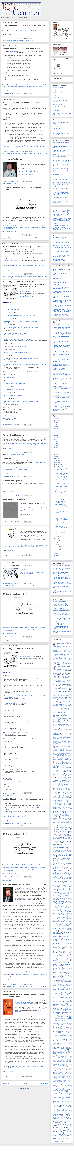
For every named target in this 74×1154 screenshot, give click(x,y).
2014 (55, 443)
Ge (65, 825)
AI (63, 657)
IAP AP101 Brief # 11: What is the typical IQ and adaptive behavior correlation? (61, 403)
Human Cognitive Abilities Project (60, 177)
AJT (53, 658)
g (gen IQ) (35, 153)
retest (55, 1024)
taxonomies (55, 1084)
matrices (61, 924)
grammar (54, 838)
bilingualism (56, 688)
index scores (63, 862)
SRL (64, 1072)
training (62, 1098)
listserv (70, 917)
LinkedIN (54, 917)
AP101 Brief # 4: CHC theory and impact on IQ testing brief (60, 369)
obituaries (68, 972)
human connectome (62, 856)
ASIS (62, 670)
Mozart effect (65, 944)
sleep (63, 1056)
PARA (63, 977)
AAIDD (54, 642)
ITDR (69, 899)
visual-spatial (60, 1110)
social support (69, 1060)
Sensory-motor (61, 1052)
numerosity (64, 971)
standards (62, 1073)
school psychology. (30, 573)
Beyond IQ (61, 684)
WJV (57, 1133)
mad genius (69, 920)
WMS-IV (54, 1134)
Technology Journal (13, 811)
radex (63, 1008)
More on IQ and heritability (13, 435)
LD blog (9, 253)
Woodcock (61, 1134)
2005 (55, 555)
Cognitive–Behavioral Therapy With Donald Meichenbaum (17, 409)
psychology (12, 30)
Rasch (60, 1010)
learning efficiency (59, 913)
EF (71, 787)
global (69, 834)
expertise (63, 803)
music (59, 948)
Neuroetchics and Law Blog (32, 502)
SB (62, 1034)
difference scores (60, 774)
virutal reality (32, 266)
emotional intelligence (65, 792)
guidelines (55, 844)
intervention (56, 881)
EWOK (54, 799)
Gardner (54, 825)
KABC (56, 907)
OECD (67, 973)
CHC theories (67, 719)
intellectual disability (59, 868)
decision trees (59, 765)
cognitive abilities (68, 729)
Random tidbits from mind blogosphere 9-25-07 (21, 48)
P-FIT (60, 976)
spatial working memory (64, 1065)
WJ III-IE (57, 1127)
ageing (54, 657)
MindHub (55, 939)
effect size (59, 788)
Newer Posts (5, 1083)
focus (57, 817)
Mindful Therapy (7, 778)
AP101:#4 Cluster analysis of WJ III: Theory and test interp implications (61, 281)
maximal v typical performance (59, 925)
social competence (57, 1059)
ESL (69, 795)
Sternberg (56, 1076)
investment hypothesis (57, 884)
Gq (60, 837)
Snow (69, 1057)
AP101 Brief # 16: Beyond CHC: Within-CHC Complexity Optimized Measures (61, 341)
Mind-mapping (66, 938)
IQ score (29, 546)
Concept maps (67, 746)
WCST (68, 1115)
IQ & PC (37, 439)
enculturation (62, 793)
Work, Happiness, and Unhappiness (12, 309)
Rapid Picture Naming (67, 1009)
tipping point (56, 1098)
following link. (25, 439)
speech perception (63, 1071)
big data (57, 687)
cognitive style (63, 736)
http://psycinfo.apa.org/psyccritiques (28, 288)
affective (65, 655)
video (58, 1106)
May (57, 542)
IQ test (24, 546)
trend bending (57, 1101)
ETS (63, 796)
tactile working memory (58, 1082)
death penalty (61, 763)
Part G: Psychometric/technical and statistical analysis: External (61, 260)
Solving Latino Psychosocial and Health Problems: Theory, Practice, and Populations (23, 709)
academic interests (56, 647)
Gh (58, 832)
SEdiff (60, 1043)
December (58, 460)
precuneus (63, 989)
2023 (55, 424)
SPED (69, 1069)
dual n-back (64, 780)
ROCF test (69, 1030)
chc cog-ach (66, 715)
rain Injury (14, 802)
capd (59, 709)
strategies (62, 1076)
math (58, 923)
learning (69, 911)
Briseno (60, 705)
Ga (38, 153)
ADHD (44, 84)
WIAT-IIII (70, 1120)
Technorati (65, 1086)
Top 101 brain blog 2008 (58, 131)
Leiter (66, 914)
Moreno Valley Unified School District (24, 1002)
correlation (55, 754)
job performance (62, 902)
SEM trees (67, 1051)
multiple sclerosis (23, 266)
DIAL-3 (54, 774)
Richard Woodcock (65, 1028)
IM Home (55, 860)
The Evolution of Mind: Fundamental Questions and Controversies (19, 689)
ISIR (59, 899)
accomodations (55, 650)
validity (57, 1105)
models (55, 942)
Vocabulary (67, 1110)
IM (68, 859)
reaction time (67, 1012)
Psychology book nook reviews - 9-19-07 (18, 282)
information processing (58, 864)
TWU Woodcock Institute (57, 1102)
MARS (54, 923)
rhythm (54, 1026)
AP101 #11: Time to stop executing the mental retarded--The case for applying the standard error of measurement (62, 310)
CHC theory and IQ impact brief (60, 168)
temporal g (61, 1088)
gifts (71, 832)
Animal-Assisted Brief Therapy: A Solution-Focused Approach (17, 721)
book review (38, 546)
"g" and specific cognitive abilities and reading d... (61, 477)
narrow (63, 950)
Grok (65, 839)
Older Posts (44, 1083)
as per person (67, 669)
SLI (67, 1056)
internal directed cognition (64, 878)
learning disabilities (16, 86)
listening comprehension (62, 917)
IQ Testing (6, 228)
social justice (55, 1060)
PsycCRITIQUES (31, 284)
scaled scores (55, 1036)
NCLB (35, 30)
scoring (60, 1042)
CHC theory (39, 145)
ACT (64, 651)
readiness (54, 1013)
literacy (55, 918)
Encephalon (55, 793)
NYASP (55, 972)
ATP (71, 673)
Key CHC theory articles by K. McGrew (62, 182)
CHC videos (61, 722)
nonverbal (68, 967)
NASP (54, 951)
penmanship (59, 980)
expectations (57, 803)
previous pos (30, 898)
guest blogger (67, 842)
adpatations (68, 654)
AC (71, 643)
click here (27, 75)
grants (59, 838)
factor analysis (57, 808)
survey (25, 487)
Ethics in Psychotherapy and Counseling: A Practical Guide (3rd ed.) (19, 395)
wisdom (63, 1124)
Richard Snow (56, 1028)
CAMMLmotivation (66, 708)
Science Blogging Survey (12, 481)
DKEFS (68, 777)
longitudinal (69, 918)
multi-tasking (62, 946)
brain (37, 225)
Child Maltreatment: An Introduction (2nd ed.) (14, 389)
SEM (44, 146)
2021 (55, 428)
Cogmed (68, 728)
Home (25, 1083)
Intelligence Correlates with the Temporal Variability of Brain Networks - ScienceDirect (62, 591)
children (68, 722)
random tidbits (44, 276)
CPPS (55, 757)
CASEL (55, 711)
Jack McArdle (26, 171)
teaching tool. (30, 572)
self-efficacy (61, 1048)
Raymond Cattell (56, 1012)
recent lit (28, 585)
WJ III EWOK (61, 1126)
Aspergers (67, 670)
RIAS (60, 1027)
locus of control (62, 918)
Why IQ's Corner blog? (58, 87)
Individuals (62, 863)
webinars (54, 1117)
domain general (21, 153)
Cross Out (59, 758)
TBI (60, 1084)
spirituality (56, 1072)
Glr (44, 153)
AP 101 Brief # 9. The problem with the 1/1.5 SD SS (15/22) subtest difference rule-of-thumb (62, 394)
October (58, 464)
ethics (54, 796)
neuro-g (68, 956)
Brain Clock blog (56, 110)
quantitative (69, 1003)
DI (32, 55)
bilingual (70, 687)
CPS (60, 757)
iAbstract (54, 858)
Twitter (63, 1101)
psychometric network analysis (61, 1000)
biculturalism (63, 685)
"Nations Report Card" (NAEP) (27, 28)
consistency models (61, 751)
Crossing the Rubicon (57, 759)
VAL (53, 1105)
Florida (65, 810)
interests (63, 877)
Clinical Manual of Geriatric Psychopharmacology (15, 346)
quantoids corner (65, 1005)
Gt (60, 842)
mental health (63, 929)
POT (54, 988)
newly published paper (25, 57)
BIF (67, 685)
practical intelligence (66, 988)
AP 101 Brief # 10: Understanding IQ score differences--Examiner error (61, 398)
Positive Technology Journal (11, 260)
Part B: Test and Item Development (61, 242)
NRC (69, 969)
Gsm (5, 155)
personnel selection (57, 984)
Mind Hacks (12, 257)
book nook (8, 426)
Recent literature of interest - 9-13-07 (17, 565)
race (58, 1008)
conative (56, 746)
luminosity (56, 920)
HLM (59, 854)
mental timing (65, 932)
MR (71, 944)
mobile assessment (68, 940)
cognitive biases (61, 732)
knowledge (55, 910)
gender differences (62, 827)
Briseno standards (68, 705)
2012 (55, 447)
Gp (53, 837)
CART (63, 709)
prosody (59, 997)
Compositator (59, 743)
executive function (18, 469)
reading (8, 86)
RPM (58, 1031)
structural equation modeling (8, 147)
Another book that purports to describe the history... (61, 505)
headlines (4, 227)
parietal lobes (69, 977)
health (57, 850)
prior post (32, 165)
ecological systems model (58, 785)
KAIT (58, 909)
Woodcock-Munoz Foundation (59, 1137)
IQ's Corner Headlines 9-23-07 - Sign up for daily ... (61, 483)
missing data (60, 940)
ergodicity (60, 795)
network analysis (65, 954)
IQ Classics (59, 886)
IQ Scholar (61, 889)
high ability (55, 852)
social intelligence (66, 1059)
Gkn (58, 834)
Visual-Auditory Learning (62, 1109)
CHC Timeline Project (58, 174)
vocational (54, 1111)
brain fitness (62, 697)
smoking (64, 1057)
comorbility (55, 742)
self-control (55, 1048)
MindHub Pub (62, 939)
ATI (54, 673)
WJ (67, 1124)
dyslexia (4, 86)
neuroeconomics (56, 959)
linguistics (68, 916)
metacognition (56, 935)
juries (66, 906)
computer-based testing (67, 745)
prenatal (58, 992)
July (57, 538)
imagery (23, 816)
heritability (30, 444)
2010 (55, 452)
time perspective (57, 1097)
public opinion (62, 1003)
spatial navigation (64, 1064)
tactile (69, 1081)
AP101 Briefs (62, 663)
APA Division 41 (67, 664)
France (65, 819)
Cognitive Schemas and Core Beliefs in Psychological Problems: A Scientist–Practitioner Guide (25, 684)
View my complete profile (59, 40)
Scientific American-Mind (58, 128)
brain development (66, 695)
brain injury (8, 825)
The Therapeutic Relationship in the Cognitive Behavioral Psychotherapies (20, 321)
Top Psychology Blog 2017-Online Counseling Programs (61, 134)
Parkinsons (56, 979)
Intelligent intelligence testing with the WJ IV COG (62, 872)
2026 (55, 418)
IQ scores (45, 170)
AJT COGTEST (56, 659)
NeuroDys (66, 958)
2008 (55, 456)
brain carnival (67, 694)
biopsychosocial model (65, 688)
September (58, 466)
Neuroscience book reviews (13, 499)
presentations (55, 993)
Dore (17, 266)
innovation (55, 866)
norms (64, 969)
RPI (54, 1031)
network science (56, 955)
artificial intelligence (58, 669)
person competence (68, 980)
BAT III (54, 681)
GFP (55, 832)
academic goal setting (66, 646)
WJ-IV (64, 1131)
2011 (55, 450)
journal (59, 905)
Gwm (67, 847)
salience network (61, 1032)
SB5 (71, 1034)
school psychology (30, 84)
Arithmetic (69, 668)
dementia (54, 768)
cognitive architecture (58, 730)
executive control (57, 800)
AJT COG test (59, 658)
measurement (56, 927)
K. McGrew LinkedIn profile (59, 92)
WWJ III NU (59, 1141)
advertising (59, 655)
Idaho (65, 858)
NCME (59, 952)
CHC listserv (69, 716)
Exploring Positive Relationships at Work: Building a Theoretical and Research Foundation (24, 746)
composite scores (68, 743)
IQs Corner (9, 227)
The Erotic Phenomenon (9, 377)
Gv (7, 155)
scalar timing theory (65, 1035)
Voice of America (62, 1111)
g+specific (56, 824)
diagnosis (68, 773)
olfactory (58, 975)
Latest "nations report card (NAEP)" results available (23, 25)
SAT (53, 1034)
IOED (69, 884)
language (65, 910)
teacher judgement (66, 1084)
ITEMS (54, 901)
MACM (62, 920)
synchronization (58, 1080)
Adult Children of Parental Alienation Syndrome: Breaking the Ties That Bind (21, 327)
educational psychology (25, 30)
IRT (55, 899)
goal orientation (66, 835)
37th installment (11, 624)
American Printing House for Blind (63, 662)
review (68, 1024)
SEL (69, 1043)
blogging (21, 487)
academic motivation (57, 649)
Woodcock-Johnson (64, 1135)
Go (59, 835)
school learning (62, 1037)
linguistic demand (61, 916)
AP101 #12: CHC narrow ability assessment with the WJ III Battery (61, 315)
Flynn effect (18, 825)
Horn (63, 854)
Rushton (66, 1031)
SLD (58, 1056)
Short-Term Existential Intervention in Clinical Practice (16, 715)
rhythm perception (62, 1026)
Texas (70, 1092)
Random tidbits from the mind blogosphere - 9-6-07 (23, 799)
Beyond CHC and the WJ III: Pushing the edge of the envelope (61, 151)
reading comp (69, 1013)
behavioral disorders (61, 681)
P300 (66, 976)
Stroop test (6, 458)
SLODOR (59, 1057)
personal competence (65, 981)
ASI (58, 670)
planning (62, 987)
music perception (68, 948)
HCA (65, 849)
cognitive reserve (56, 736)
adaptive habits (55, 654)
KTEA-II (59, 910)
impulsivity (56, 862)
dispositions (60, 775)
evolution (68, 797)
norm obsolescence (67, 968)
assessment (55, 672)
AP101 (54, 663)
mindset (68, 939)
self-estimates (69, 1048)
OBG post (61, 972)
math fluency (55, 924)
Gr (65, 837)
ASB (53, 670)
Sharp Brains (12, 79)
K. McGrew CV (56, 97)
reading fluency (62, 1016)
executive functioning (39, 462)
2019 (55, 433)
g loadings (69, 822)
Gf (42, 153)
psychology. (36, 572)
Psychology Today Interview (59, 126)
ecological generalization (64, 784)
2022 (55, 426)
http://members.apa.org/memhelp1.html (29, 296)
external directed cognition (64, 804)
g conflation (63, 822)
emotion (56, 792)
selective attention (56, 1044)
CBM (65, 712)
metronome (55, 936)
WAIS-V (56, 1115)
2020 (55, 431)
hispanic (68, 852)
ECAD (54, 784)
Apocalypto (6, 786)
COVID (66, 755)
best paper (63, 682)
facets (69, 807)
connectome (62, 750)
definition (61, 767)
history (54, 854)
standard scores (56, 1073)
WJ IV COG (56, 1129)
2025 (55, 420)
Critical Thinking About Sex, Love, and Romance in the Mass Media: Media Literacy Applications (25, 371)
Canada (54, 709)
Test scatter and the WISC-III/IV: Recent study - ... (60, 532)
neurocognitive (56, 958)
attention (57, 674)
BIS (57, 689)
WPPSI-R (54, 1140)
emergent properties (67, 791)
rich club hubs (67, 1027)
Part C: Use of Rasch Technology (60, 245)
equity (55, 795)
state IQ (58, 1074)
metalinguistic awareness (65, 935)
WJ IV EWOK (64, 1129)
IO (65, 884)
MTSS (55, 946)
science (17, 487)
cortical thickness (63, 754)
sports (61, 1072)
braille (60, 694)
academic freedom (56, 646)
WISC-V (57, 1124)
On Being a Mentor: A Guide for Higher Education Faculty (17, 732)
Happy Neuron (13, 249)
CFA (54, 715)
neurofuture (66, 959)
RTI (61, 1031)
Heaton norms (64, 850)
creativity (64, 757)
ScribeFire (10, 34)
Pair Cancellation (56, 977)
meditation (61, 928)
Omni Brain (14, 77)
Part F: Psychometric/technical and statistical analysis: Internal (61, 256)
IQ (37, 170)
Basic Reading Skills (66, 680)
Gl (61, 834)
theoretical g (56, 1093)
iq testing (34, 145)
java (69, 901)
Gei (69, 825)
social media (61, 1060)
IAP (59, 858)
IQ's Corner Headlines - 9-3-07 (14, 834)
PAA (69, 976)
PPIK (58, 988)
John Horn (20, 171)
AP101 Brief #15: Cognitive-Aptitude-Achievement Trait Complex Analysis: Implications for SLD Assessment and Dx (61, 347)
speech (54, 1071)
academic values (67, 649)
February (58, 549)
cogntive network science (66, 738)
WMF (61, 1133)
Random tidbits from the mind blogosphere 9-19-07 (23, 247)
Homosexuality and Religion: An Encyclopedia (14, 383)
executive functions (67, 802)
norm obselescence (57, 968)
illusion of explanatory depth (61, 859)
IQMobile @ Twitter (57, 104)
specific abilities (16, 155)
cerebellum (68, 714)
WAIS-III (56, 1114)
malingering (67, 921)
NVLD (70, 971)
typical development (68, 1102)
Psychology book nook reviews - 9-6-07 (18, 649)
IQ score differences (64, 890)
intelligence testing (57, 872)
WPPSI (62, 1138)
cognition (17, 145)
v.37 (6, 223)
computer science (57, 745)
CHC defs (55, 716)
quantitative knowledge (59, 1004)
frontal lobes (61, 821)
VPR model (60, 1113)
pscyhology (29, 507)
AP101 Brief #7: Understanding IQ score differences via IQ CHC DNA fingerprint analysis (61, 385)
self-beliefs (61, 1047)
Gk (54, 834)
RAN (68, 1008)
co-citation (56, 726)
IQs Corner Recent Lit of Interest (60, 179)
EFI (69, 788)
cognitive (25, 225)
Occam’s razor (61, 973)
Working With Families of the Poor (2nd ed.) (14, 769)
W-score (65, 1113)
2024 (55, 422)
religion (61, 1021)
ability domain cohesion (63, 643)
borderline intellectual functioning (65, 692)
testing (64, 1092)
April (57, 544)
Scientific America (31, 86)
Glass (65, 834)
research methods (68, 1023)
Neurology (55, 960)
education (17, 30)
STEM (70, 1074)
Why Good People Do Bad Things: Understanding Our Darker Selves (19, 315)
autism (67, 677)
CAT (59, 711)
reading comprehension (60, 1015)
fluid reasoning (65, 811)
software (68, 1061)
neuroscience (42, 225)
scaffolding (57, 1035)
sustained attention (67, 1078)
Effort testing (65, 788)
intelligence (34, 170)
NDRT (64, 952)
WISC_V (70, 1121)
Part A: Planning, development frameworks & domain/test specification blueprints (62, 239)
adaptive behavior (64, 653)
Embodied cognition (56, 791)
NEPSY (68, 952)
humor (69, 856)
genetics (26, 444)
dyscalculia (66, 781)
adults (54, 655)
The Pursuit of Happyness (10, 418)
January (58, 551)
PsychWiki (56, 1003)
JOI (64, 903)
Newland (68, 965)
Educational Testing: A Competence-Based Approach (16, 352)
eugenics (68, 796)
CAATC (63, 706)
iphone (63, 885)
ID (62, 858)
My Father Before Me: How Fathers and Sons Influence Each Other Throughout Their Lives (24, 726)
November (58, 462)
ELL (58, 789)
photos (61, 985)
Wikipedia (60, 1121)
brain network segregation (59, 701)
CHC (58, 715)
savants (58, 1034)
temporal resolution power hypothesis (60, 1090)
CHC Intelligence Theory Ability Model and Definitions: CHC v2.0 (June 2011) (62, 161)
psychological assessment (26, 145)
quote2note (55, 1007)
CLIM (60, 724)
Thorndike (60, 1094)
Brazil (68, 704)
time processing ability (67, 1097)
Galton (69, 824)
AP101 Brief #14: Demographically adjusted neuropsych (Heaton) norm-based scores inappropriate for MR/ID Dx (62, 353)
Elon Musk (63, 789)
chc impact (62, 716)
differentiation (69, 774)
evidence (54, 797)
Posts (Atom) (28, 1088)
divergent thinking (61, 777)
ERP (65, 795)
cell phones (10, 266)
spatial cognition (56, 1064)
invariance (67, 882)
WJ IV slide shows (61, 1130)
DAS (71, 759)
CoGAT (62, 728)
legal (61, 914)
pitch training (67, 985)
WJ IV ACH (69, 1127)
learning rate (67, 913)
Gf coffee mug (60, 831)
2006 (55, 553)
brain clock (56, 695)
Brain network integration (64, 699)
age (69, 655)
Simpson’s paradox (62, 1055)
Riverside (64, 1030)
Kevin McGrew (16, 227)
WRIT (60, 1140)
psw (71, 997)
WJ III (21, 155)
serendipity (68, 1052)
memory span (55, 929)
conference (55, 748)
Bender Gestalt (56, 682)
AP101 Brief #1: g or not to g (59, 361)
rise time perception (56, 1030)
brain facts (55, 697)
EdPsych (14, 40)
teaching (54, 1085)
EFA (55, 788)
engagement (69, 793)
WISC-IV (24, 976)
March (57, 546)
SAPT (69, 1032)
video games (65, 1106)
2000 (55, 558)
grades (69, 837)
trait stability (69, 1100)
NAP (59, 950)
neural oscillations (56, 956)
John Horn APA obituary (12, 159)
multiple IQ (64, 947)
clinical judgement (66, 724)
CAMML (58, 708)
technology (59, 1086)
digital (55, 775)
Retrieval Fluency (61, 1024)
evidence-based (61, 797)
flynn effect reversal (66, 815)
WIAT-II (65, 1120)
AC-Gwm (57, 645)
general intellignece (21, 147)
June (57, 540)
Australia (54, 677)
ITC (64, 899)
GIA (61, 832)
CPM (70, 755)
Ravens (67, 1010)
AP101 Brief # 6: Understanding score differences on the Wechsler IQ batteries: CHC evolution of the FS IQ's (62, 380)
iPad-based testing (56, 885)
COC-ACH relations (64, 726)
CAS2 (70, 709)
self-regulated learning (60, 1050)
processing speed (62, 994)
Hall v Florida (55, 849)
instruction (69, 866)
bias (58, 685)
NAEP (32, 30)
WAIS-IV (63, 1114)
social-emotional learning (59, 1061)
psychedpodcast (57, 998)
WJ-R (68, 1131)
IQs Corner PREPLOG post (21, 107)
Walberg (62, 1115)
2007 (55, 458)
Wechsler (61, 1117)
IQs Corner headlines (26, 237)
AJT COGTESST (67, 658)
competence (60, 742)
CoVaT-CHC (60, 755)
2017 (55, 437)
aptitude (69, 666)
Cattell (63, 711)
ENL (6, 72)
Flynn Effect (37, 807)
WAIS (70, 1113)
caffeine (68, 706)
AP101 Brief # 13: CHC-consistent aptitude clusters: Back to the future (61, 358)
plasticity (68, 987)
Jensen (54, 902)
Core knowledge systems (64, 753)
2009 (55, 454)
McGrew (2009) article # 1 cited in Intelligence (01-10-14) (61, 185)
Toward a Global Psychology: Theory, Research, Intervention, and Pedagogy (21, 678)
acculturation (66, 650)
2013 (55, 445)
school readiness (56, 1040)
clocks (54, 725)
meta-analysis (57, 933)
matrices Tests (67, 924)
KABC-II (67, 907)
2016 (55, 439)
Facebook (64, 807)
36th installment (11, 864)
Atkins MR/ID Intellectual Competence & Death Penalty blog (62, 114)
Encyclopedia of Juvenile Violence (11, 763)
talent (68, 1082)
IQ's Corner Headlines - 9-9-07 (14, 594)
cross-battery (66, 758)
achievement (40, 30)
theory (62, 1093)
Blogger (44, 1150)
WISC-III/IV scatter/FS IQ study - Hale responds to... (61, 528)
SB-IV (66, 1034)
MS (28, 266)
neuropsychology (39, 84)
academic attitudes (66, 645)
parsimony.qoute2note (64, 979)
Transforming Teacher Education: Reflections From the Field (17, 339)
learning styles (55, 914)
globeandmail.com (33, 535)
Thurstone (65, 1094)
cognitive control (65, 733)
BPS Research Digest (16, 51)
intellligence (61, 876)
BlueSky (54, 691)
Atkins (58, 673)
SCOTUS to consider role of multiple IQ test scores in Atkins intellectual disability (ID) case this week (62, 620)
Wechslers (64, 1118)
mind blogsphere (35, 237)
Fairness (66, 808)
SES (54, 1053)
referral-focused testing (66, 1020)
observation (55, 973)
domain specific (28, 153)
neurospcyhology (68, 964)
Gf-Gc (31, 171)
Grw (46, 153)
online (63, 975)
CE (69, 712)
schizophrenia (63, 1036)
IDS (53, 859)
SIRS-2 (54, 1056)
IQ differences (66, 886)
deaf (55, 762)
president (61, 993)
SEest (65, 1043)
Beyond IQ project (57, 154)
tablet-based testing (62, 1081)
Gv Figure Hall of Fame (62, 846)
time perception (68, 1096)
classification (55, 724)
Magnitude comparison (58, 921)
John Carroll (69, 902)
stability (68, 1072)
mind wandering (56, 938)
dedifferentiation (67, 765)
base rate (59, 680)
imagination (61, 860)
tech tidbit (61, 1085)
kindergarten (67, 909)
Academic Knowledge (66, 647)
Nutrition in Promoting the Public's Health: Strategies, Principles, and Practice (21, 358)
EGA (53, 789)
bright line (55, 705)
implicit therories (68, 860)
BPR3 (55, 694)
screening (55, 1043)
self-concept (68, 1047)
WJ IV (62, 1127)
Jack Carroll (61, 901)
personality (66, 983)
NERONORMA (55, 954)
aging (58, 657)
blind (61, 689)
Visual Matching (61, 1107)
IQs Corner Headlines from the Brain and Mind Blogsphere (23, 223)
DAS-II (60, 761)
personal (56, 981)
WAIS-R (70, 1114)
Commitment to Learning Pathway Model (61, 741)
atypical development (65, 676)
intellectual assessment (61, 867)
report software (67, 1021)
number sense (56, 971)
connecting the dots (64, 749)
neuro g (63, 956)
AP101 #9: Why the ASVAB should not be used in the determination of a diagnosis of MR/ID (62, 301)
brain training (60, 704)
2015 (55, 441)
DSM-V (57, 780)
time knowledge (60, 1096)
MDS (68, 925)
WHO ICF (60, 1120)
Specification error (56, 1069)
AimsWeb (68, 657)
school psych (26, 40)
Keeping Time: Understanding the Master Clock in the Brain (61, 573)
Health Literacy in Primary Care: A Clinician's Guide (15, 703)
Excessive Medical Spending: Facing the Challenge (15, 333)
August (57, 536)
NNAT (60, 967)
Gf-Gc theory (11, 146)
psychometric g (66, 998)
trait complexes (61, 1100)
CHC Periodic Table (59, 718)
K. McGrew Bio (56, 95)
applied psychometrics (58, 666)
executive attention (64, 799)
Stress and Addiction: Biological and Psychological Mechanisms (18, 758)
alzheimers (62, 661)
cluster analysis (64, 725)
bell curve (68, 681)
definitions (67, 767)
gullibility (60, 844)
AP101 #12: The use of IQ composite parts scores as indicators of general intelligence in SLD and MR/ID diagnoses (61, 408)
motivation (58, 943)
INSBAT (59, 866)
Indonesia (68, 863)
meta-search (67, 933)
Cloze (58, 725)
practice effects (56, 989)
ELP (69, 789)
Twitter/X (68, 1101)
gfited (70, 831)
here (44, 807)
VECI (63, 1105)
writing (65, 1140)
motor (60, 944)
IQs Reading (69, 898)
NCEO (68, 951)
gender (54, 827)
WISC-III (19, 976)
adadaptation (55, 653)
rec (58, 1018)
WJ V (58, 1131)
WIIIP (55, 1121)
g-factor (36, 444)
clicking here (23, 569)
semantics (54, 1052)
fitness (60, 810)
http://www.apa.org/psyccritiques (27, 291)
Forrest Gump (62, 818)
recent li (61, 1018)
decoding (20, 146)
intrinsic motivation (57, 882)
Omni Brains (26, 483)
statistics (36, 986)
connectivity (55, 750)
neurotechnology (39, 86)
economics (68, 785)
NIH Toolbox (55, 967)
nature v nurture (62, 951)
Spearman (28, 147)
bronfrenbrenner (57, 706)
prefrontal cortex (34, 825)
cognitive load (67, 734)
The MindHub (56, 90)
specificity (64, 1069)
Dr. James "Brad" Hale (26, 888)
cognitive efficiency (57, 734)
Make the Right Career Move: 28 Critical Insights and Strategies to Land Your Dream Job (24, 752)
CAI (53, 708)
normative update (57, 969)
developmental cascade (58, 773)
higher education (61, 852)
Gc (40, 153)
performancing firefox (28, 174)
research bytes (57, 1023)
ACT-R (68, 651)
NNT (64, 967)
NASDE (68, 950)
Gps (56, 837)
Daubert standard (68, 761)
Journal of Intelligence (59, 906)
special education (27, 146)
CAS (67, 709)
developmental (63, 771)
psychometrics (57, 1001)
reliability (56, 1021)
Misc (54, 940)
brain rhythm (64, 702)
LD (11, 86)
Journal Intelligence (67, 905)
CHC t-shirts (60, 719)
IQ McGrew (65, 888)
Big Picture (63, 687)
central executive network (58, 714)
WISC (65, 1121)
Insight (64, 866)
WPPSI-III (68, 1138)
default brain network (58, 766)
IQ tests (40, 170)
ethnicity (58, 796)
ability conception (63, 642)
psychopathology (68, 1001)
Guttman (66, 844)
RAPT (55, 1010)
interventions (66, 881)
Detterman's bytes (61, 770)
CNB (71, 725)
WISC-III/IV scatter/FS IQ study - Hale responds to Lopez (24, 884)
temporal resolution (66, 1089)
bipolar (54, 689)
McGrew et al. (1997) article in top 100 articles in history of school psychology (62, 189)
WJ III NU (69, 1126)
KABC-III (54, 909)
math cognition (66, 923)
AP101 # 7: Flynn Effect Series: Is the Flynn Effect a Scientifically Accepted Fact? (61, 296)
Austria (61, 677)
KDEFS (62, 909)
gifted (65, 832)
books (41, 509)
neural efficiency (65, 955)
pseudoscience (65, 997)
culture (65, 759)
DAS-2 (55, 761)
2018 (55, 435)
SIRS (69, 1055)
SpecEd (31, 40)
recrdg (58, 1020)
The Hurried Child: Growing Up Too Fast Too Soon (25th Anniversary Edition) (21, 401)
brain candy (24, 86)
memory (68, 928)
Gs (3, 155)
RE (62, 1012)
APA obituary (30, 163)
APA (60, 665)
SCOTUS (67, 1042)
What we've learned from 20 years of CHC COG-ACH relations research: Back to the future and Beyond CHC (61, 194)
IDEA (69, 858)
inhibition (25, 469)
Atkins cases (64, 673)
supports (59, 1078)
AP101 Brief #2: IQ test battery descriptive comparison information (61, 365)
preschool (66, 992)
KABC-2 (61, 907)
